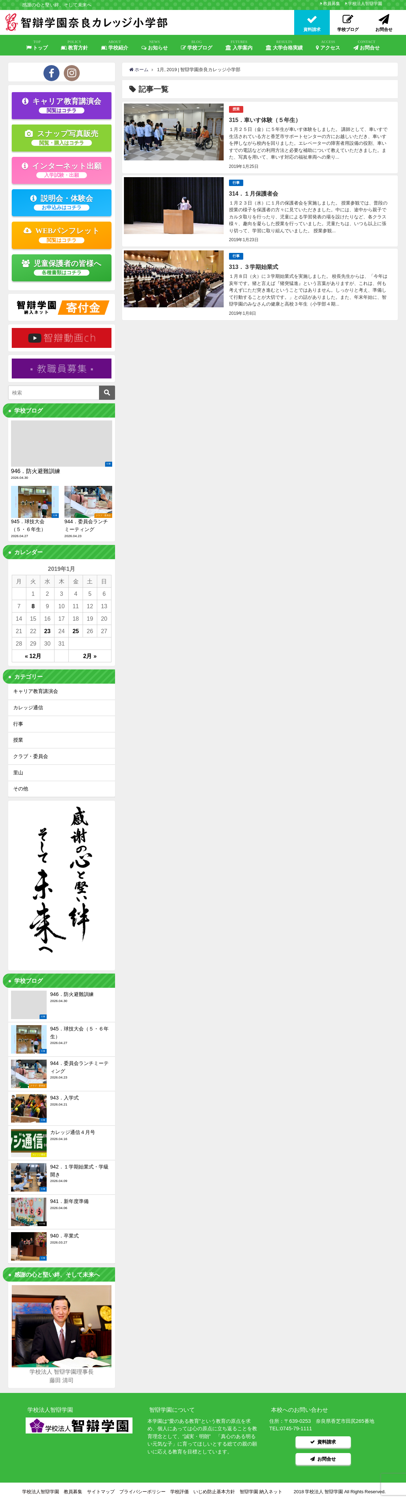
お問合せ (366, 45)
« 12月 (33, 656)
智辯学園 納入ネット (261, 1491)
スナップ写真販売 (61, 137)
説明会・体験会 (61, 202)
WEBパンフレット (62, 235)
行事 (236, 182)
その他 (20, 788)
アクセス (328, 45)
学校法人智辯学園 (365, 3)
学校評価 (179, 1491)
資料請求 (323, 1441)
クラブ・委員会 (30, 756)
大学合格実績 (284, 45)
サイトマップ (101, 1491)
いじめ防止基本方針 (214, 1491)
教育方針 (74, 45)
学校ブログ (196, 45)
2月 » (90, 656)
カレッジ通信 (28, 707)
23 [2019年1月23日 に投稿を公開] (47, 631)
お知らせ (154, 45)
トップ (37, 45)
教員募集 (331, 3)
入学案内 (239, 45)
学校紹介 (114, 45)
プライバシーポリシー (142, 1491)
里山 (18, 772)
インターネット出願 (62, 170)
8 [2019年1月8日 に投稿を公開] (33, 606)
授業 (236, 109)
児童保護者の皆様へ (62, 267)
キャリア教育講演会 (61, 105)
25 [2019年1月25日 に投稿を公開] (76, 631)
